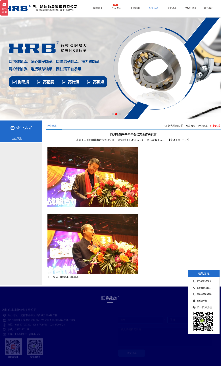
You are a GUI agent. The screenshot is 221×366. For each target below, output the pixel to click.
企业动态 (172, 8)
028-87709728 (201, 294)
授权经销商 (190, 8)
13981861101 (200, 287)
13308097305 (201, 281)
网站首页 (98, 8)
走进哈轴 (135, 8)
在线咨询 (199, 300)
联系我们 (209, 8)
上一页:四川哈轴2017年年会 (63, 277)
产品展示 (116, 6)
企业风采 (153, 8)
